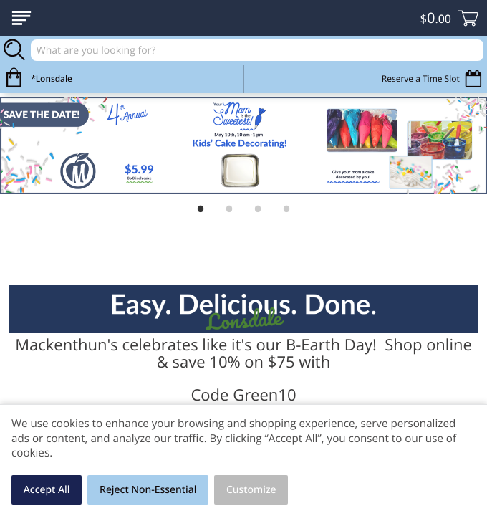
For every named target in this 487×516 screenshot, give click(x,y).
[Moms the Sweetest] (243, 145)
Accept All (47, 490)
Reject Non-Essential (148, 490)
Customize (251, 490)
